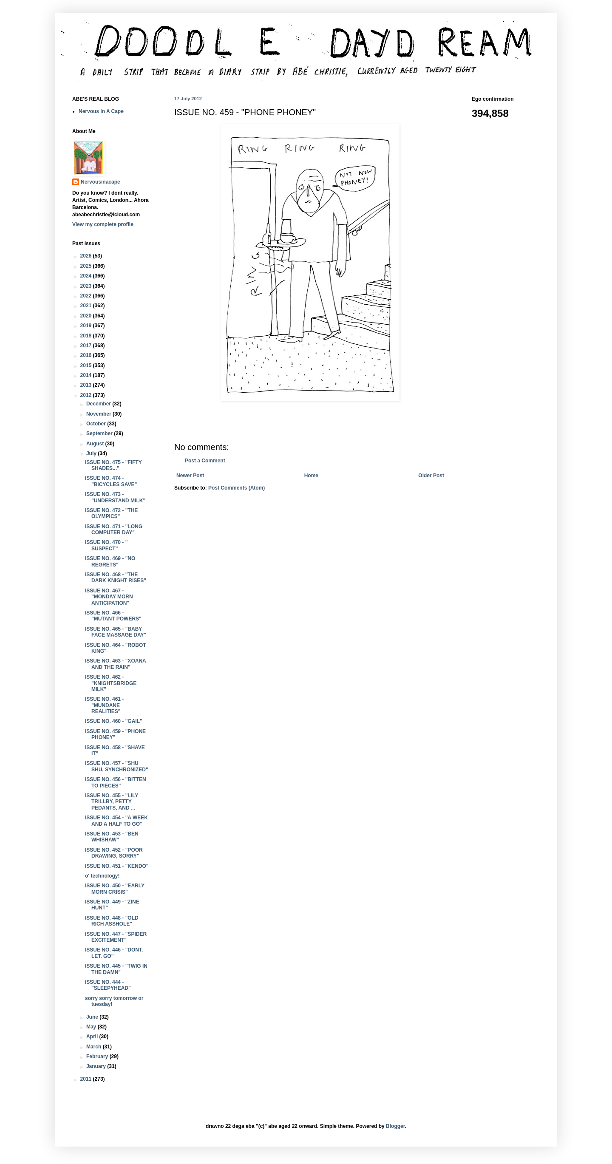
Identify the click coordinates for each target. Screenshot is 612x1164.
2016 (86, 355)
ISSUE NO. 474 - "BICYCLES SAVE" (111, 481)
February (98, 1056)
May (92, 1027)
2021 (86, 306)
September (100, 433)
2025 (86, 266)
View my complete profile (102, 224)
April (92, 1036)
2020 (86, 316)
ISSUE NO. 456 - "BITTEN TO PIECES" (115, 782)
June (92, 1017)
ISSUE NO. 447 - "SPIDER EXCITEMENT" (116, 937)
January (96, 1066)
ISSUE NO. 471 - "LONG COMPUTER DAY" (113, 529)
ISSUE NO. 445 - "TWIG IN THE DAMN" (116, 969)
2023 (86, 286)
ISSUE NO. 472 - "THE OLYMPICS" (111, 513)
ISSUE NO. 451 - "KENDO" (116, 866)
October (96, 424)
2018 (86, 336)
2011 (86, 1079)
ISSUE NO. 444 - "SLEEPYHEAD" (108, 985)
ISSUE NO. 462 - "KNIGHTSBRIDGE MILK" (110, 683)
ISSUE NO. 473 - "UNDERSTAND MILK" (115, 497)
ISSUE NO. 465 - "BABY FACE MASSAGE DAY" (115, 632)
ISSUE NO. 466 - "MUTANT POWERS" (113, 616)
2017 (86, 345)
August (95, 444)
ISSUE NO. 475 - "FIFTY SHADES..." (113, 465)
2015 (86, 365)
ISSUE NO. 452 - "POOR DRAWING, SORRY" (114, 853)
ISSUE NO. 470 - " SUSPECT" (106, 545)
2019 (86, 326)
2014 (86, 375)
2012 (86, 395)
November (99, 414)
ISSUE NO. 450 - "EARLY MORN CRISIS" (114, 889)
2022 (86, 296)
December (99, 404)
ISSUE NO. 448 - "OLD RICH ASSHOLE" (112, 921)
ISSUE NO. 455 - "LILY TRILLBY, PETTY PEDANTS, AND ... (111, 802)
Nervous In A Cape (101, 111)
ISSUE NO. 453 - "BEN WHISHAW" (112, 837)
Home (311, 476)
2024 (86, 276)
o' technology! (102, 876)
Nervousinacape (100, 182)
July (92, 453)
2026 (86, 256)
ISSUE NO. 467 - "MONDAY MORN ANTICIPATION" (109, 597)
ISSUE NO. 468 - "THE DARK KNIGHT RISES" (115, 577)
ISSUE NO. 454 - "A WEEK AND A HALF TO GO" (116, 821)
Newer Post (190, 476)
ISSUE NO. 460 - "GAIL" (113, 721)
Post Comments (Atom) (236, 488)
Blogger (395, 1126)
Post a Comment (205, 461)
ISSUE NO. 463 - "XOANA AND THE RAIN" (115, 664)
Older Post (431, 476)
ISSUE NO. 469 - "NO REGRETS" (110, 561)
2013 (86, 385)
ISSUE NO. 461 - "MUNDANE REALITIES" (104, 705)
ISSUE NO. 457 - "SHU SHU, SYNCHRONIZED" (116, 766)
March (94, 1047)
